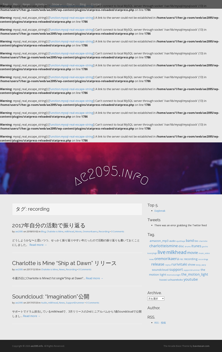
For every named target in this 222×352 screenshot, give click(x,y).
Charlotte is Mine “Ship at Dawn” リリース (64, 263)
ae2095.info (37, 345)
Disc (71, 4)
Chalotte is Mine (55, 231)
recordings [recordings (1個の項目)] (203, 259)
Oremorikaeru (90, 231)
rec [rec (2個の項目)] (181, 259)
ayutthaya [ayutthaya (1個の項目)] (180, 241)
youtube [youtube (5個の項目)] (191, 279)
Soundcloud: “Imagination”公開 (50, 296)
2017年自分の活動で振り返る (49, 225)
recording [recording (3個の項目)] (191, 259)
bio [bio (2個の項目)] (196, 241)
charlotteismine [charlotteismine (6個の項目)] (163, 245)
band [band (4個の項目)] (190, 240)
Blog (83, 4)
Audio (44, 302)
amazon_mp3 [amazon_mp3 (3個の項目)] (159, 241)
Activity (41, 4)
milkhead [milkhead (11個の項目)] (176, 252)
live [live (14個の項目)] (162, 252)
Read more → (38, 245)
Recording (104, 231)
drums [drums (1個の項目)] (188, 246)
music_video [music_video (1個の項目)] (204, 253)
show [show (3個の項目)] (191, 264)
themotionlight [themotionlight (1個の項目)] (174, 275)
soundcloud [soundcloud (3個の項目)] (160, 270)
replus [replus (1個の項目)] (168, 265)
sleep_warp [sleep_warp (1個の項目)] (201, 265)
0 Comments (117, 231)
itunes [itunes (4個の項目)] (196, 246)
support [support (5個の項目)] (176, 269)
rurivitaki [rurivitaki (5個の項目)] (179, 264)
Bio (15, 4)
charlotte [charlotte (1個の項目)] (203, 241)
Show (57, 4)
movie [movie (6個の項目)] (192, 252)
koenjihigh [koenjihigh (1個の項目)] (152, 253)
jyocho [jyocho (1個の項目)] (205, 246)
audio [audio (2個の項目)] (172, 241)
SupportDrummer (75, 302)
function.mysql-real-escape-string (71, 18)
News (26, 4)
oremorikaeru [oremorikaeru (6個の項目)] (166, 258)
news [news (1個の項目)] (151, 259)
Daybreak (159, 210)
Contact (96, 4)
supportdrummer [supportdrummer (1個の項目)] (192, 270)
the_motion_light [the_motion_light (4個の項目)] (194, 274)
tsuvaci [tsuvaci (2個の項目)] (163, 279)
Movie (78, 231)
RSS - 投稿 (160, 322)
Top (5, 4)
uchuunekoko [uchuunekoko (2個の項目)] (175, 279)
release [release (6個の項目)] (157, 264)
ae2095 (19, 231)
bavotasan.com (201, 345)
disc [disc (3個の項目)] (181, 246)
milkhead (69, 231)
